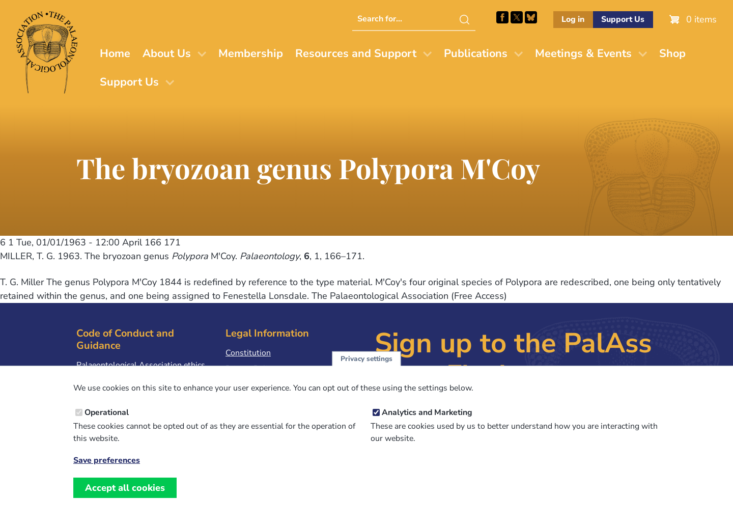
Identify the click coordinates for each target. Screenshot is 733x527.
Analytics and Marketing (427, 423)
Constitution (248, 352)
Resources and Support (355, 53)
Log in (572, 19)
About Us (167, 53)
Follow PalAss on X (517, 17)
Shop (672, 53)
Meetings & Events (583, 53)
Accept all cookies (125, 498)
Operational (106, 423)
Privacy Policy (250, 368)
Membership (250, 53)
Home (115, 53)
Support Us (622, 19)
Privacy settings (366, 369)
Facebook (502, 17)
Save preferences (106, 471)
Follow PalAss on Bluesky (531, 17)
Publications (476, 53)
